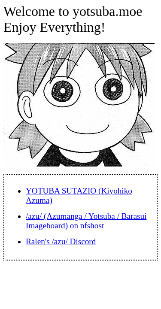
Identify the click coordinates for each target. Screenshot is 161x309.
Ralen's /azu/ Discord (61, 241)
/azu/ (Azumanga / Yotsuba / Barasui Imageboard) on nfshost (86, 221)
